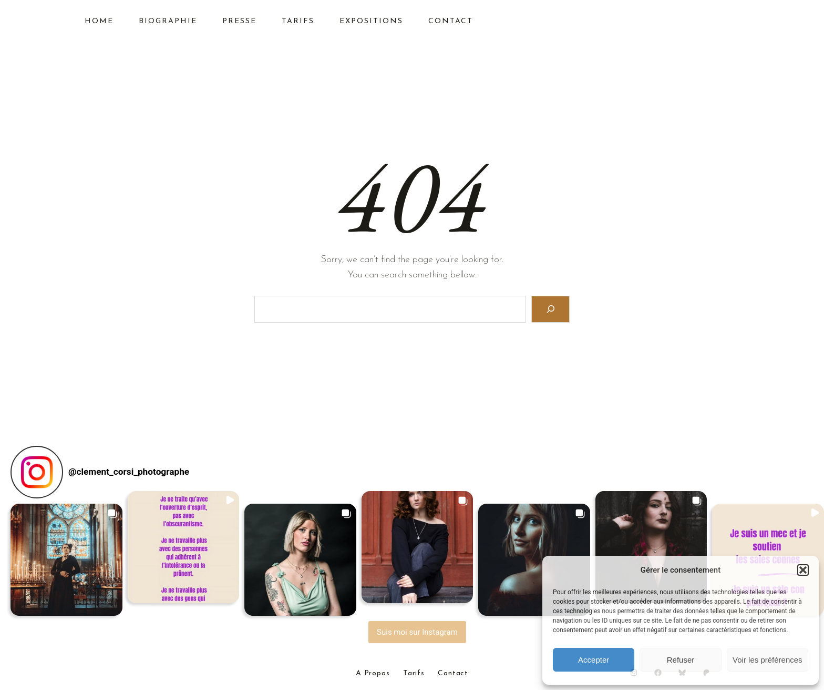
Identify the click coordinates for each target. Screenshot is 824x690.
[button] (803, 570)
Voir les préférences (767, 659)
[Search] (550, 309)
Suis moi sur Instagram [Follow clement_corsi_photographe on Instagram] (417, 632)
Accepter (593, 659)
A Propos (373, 673)
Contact (453, 673)
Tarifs (414, 673)
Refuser (681, 659)
